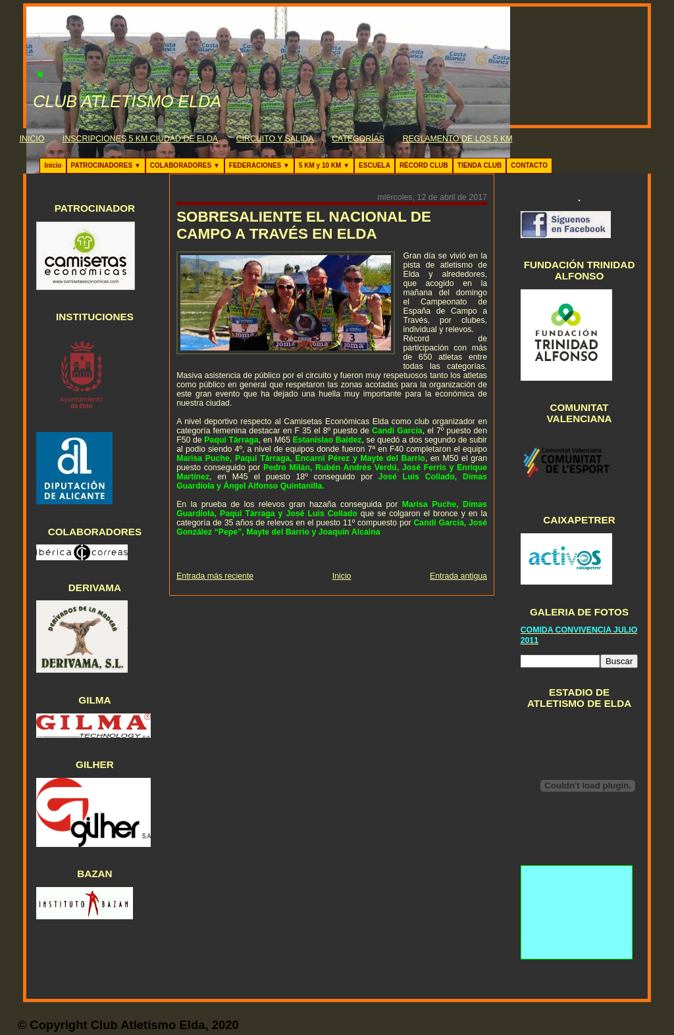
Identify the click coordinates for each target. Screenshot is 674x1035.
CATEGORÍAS (358, 138)
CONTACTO (529, 165)
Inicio (52, 165)
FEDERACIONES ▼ (259, 165)
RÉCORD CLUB (424, 165)
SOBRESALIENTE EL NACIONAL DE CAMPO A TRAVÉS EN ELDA (303, 225)
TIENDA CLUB (479, 165)
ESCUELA (374, 165)
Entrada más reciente (214, 576)
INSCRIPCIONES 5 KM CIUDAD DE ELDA (140, 138)
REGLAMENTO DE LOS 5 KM (458, 138)
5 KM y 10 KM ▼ (324, 165)
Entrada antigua (458, 576)
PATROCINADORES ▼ (106, 165)
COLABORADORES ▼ (185, 165)
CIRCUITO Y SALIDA (275, 138)
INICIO (32, 138)
